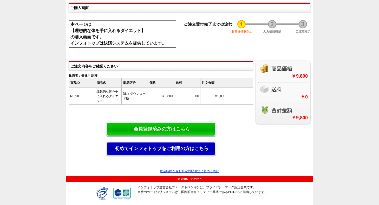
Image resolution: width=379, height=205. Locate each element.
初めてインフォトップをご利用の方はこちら (161, 148)
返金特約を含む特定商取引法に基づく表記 (189, 171)
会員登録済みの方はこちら (162, 129)
